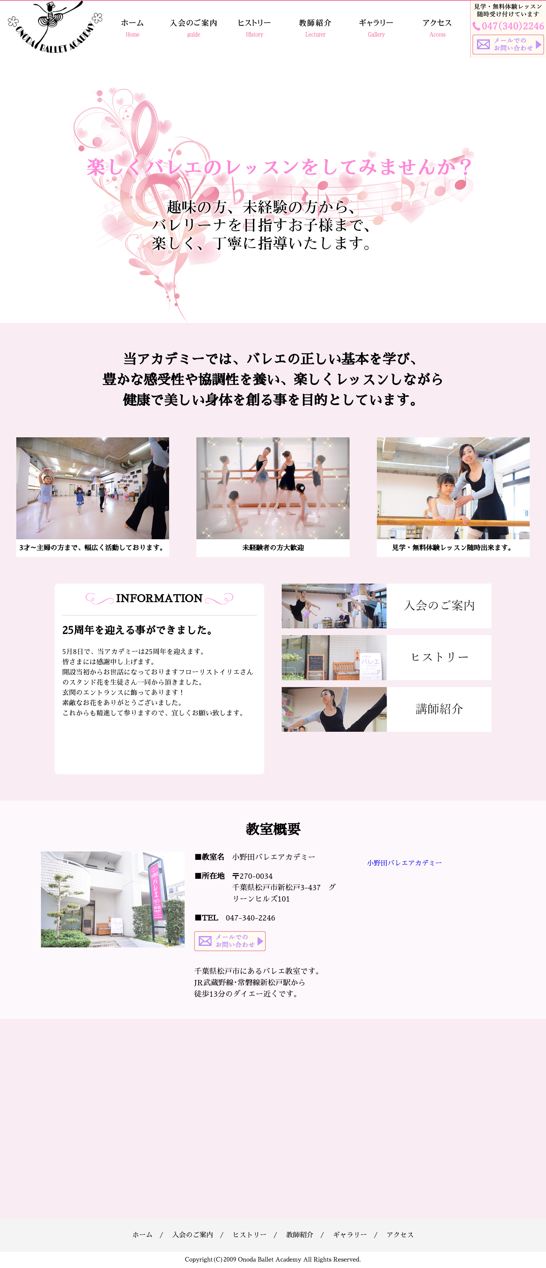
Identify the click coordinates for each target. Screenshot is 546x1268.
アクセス (400, 1235)
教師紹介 (300, 1235)
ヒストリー (249, 1235)
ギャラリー (350, 1235)
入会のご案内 (192, 1235)
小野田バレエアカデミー (404, 863)
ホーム (142, 1235)
